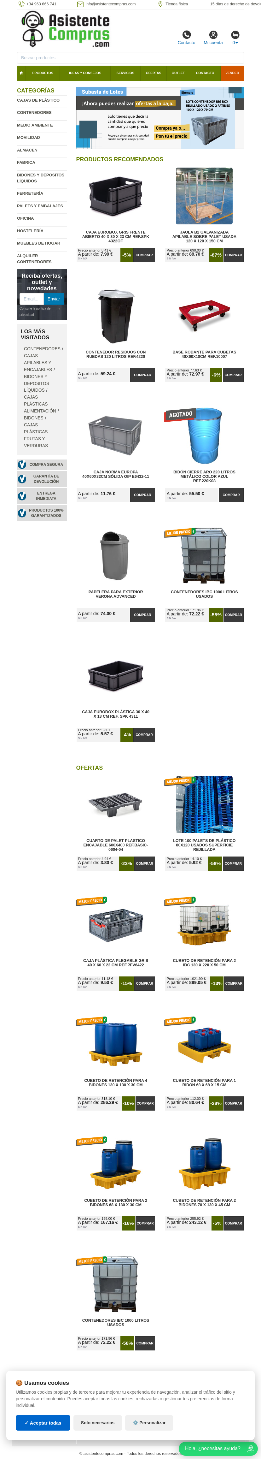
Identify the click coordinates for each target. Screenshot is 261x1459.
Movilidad (28, 137)
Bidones (34, 418)
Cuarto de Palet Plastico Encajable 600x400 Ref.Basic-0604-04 (116, 845)
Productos (42, 73)
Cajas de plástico (38, 100)
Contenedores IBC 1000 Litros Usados (204, 594)
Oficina (25, 218)
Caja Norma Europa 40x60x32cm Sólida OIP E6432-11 (115, 474)
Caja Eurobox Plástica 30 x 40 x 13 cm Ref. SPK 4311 (115, 714)
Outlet (178, 73)
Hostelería (30, 230)
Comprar (144, 255)
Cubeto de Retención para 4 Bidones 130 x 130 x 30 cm (115, 1082)
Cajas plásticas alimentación (40, 404)
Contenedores (34, 112)
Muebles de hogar (38, 243)
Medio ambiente (35, 125)
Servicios (125, 73)
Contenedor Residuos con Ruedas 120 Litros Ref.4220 (116, 354)
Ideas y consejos (85, 73)
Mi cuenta (213, 37)
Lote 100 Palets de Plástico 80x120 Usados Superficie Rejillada (204, 845)
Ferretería (30, 193)
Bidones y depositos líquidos (36, 383)
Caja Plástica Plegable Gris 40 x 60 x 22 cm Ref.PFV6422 (115, 962)
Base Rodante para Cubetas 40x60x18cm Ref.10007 (204, 354)
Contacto (186, 37)
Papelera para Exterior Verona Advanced (116, 594)
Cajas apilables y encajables (38, 362)
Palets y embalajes (40, 206)
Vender (232, 73)
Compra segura (46, 464)
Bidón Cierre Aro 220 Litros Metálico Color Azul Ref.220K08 (204, 476)
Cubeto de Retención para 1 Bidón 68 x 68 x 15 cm (204, 1082)
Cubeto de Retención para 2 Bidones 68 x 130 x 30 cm (115, 1202)
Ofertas (153, 73)
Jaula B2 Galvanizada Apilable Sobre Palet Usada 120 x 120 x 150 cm (204, 236)
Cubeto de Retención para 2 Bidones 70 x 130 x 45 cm (204, 1202)
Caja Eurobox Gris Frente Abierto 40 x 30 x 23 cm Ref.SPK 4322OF (115, 236)
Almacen (27, 150)
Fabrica (26, 162)
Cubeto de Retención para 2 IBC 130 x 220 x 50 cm (204, 962)
